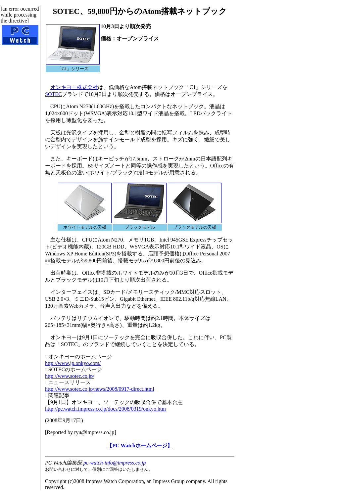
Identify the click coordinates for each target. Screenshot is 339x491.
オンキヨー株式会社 (74, 87)
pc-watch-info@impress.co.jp (114, 463)
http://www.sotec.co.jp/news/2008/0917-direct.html (99, 389)
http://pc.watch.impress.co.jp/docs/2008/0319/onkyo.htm (105, 409)
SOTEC (53, 94)
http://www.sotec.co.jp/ (69, 376)
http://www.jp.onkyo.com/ (73, 363)
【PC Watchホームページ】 (139, 445)
